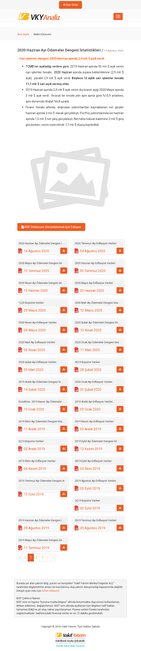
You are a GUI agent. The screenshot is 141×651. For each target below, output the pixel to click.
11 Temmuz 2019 (36, 548)
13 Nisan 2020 (90, 330)
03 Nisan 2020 (34, 350)
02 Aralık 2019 (34, 449)
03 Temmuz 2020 (93, 271)
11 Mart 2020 (90, 350)
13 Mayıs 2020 (91, 310)
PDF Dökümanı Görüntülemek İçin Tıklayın (51, 227)
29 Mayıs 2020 (35, 310)
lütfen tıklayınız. (51, 590)
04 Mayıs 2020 (35, 330)
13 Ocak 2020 (34, 409)
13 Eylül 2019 (34, 494)
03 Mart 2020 (33, 370)
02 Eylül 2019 (90, 508)
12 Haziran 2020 (36, 291)
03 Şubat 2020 (90, 390)
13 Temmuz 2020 (36, 271)
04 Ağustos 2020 (92, 251)
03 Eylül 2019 (90, 488)
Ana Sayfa (23, 34)
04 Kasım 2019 (35, 469)
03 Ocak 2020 (90, 409)
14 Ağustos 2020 (36, 251)
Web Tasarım (77, 646)
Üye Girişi (70, 4)
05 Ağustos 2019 (92, 528)
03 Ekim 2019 (90, 469)
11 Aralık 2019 (34, 429)
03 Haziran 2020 (92, 291)
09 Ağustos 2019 (36, 528)
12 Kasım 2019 (91, 449)
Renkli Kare (63, 646)
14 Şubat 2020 (34, 390)
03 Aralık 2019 (90, 429)
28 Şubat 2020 (90, 370)
